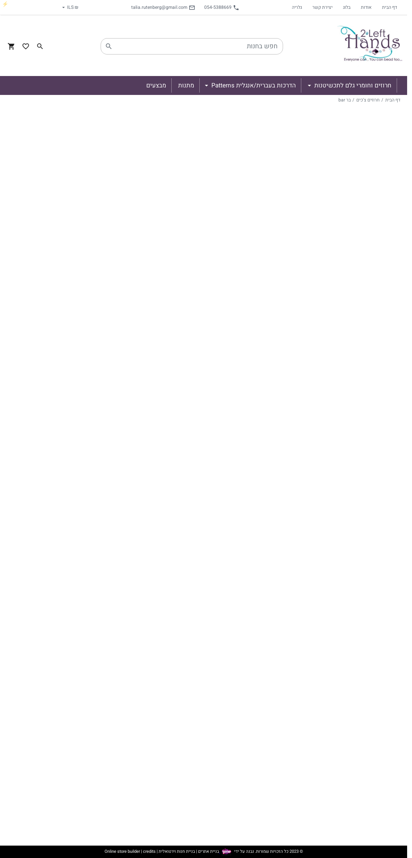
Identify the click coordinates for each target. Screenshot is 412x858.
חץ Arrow (363, 462)
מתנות (382, 691)
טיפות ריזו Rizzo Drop (349, 532)
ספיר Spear (361, 420)
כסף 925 (371, 644)
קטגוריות (387, 112)
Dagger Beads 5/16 (351, 561)
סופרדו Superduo (354, 493)
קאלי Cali (363, 430)
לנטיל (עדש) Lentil (353, 198)
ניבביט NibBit (359, 378)
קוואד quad (361, 287)
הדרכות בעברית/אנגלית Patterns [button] (253, 85)
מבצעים (381, 702)
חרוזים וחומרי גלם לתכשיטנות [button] (352, 85)
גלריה (297, 7)
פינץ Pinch (361, 336)
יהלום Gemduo (357, 368)
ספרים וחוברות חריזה (358, 665)
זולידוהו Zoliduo (356, 357)
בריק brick (362, 188)
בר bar (344, 100)
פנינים (374, 586)
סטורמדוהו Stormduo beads (350, 507)
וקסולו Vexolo (358, 441)
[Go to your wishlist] (25, 46)
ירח (370, 266)
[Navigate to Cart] (11, 46)
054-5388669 (221, 7)
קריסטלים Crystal (354, 167)
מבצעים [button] (156, 85)
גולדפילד (371, 634)
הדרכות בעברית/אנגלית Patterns (368, 678)
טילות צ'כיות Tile (355, 177)
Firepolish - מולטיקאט (357, 578)
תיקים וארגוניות (364, 655)
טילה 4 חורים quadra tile (351, 230)
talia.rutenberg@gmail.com (163, 7)
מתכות (374, 617)
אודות (366, 7)
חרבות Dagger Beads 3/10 (350, 546)
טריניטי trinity (358, 297)
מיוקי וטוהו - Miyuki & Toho (351, 139)
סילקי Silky (361, 326)
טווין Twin (362, 482)
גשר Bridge (361, 399)
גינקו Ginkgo (360, 451)
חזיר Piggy (362, 347)
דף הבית (389, 7)
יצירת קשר (322, 7)
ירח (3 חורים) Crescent (348, 276)
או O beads (361, 472)
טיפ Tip (365, 409)
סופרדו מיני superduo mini (350, 311)
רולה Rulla (362, 388)
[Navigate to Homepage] (369, 46)
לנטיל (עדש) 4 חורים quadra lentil (351, 212)
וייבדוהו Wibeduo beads (347, 156)
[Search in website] (40, 46)
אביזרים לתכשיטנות (359, 609)
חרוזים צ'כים (368, 100)
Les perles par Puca (358, 570)
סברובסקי (371, 131)
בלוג (346, 7)
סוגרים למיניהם (364, 625)
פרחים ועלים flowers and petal (357, 597)
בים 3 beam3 (359, 255)
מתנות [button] (186, 85)
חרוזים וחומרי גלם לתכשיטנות (356, 124)
